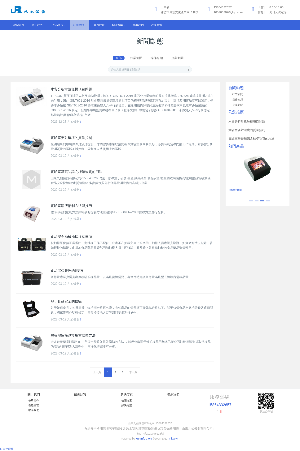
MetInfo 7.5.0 (144, 438)
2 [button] (255, 202)
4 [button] (266, 202)
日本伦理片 (6, 448)
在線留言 (33, 405)
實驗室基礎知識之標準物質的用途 (251, 138)
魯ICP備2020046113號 (150, 433)
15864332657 (223, 7)
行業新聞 (136, 58)
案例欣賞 (80, 394)
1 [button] (249, 202)
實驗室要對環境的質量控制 (246, 130)
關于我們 (34, 394)
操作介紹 (157, 58)
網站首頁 (18, 25)
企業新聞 (177, 58)
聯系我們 (33, 410)
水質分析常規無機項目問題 (246, 121)
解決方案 (127, 394)
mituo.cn (174, 438)
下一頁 (133, 372)
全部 (119, 58)
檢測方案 (126, 400)
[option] (257, 173)
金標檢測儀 (235, 189)
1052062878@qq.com (228, 12)
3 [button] (260, 202)
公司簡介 (33, 400)
